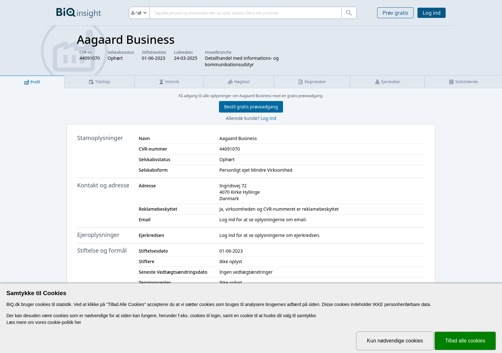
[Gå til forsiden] (78, 13)
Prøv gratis (395, 12)
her (78, 322)
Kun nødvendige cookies (395, 340)
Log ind (432, 12)
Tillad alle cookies (465, 340)
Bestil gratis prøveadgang (251, 107)
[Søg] (243, 13)
